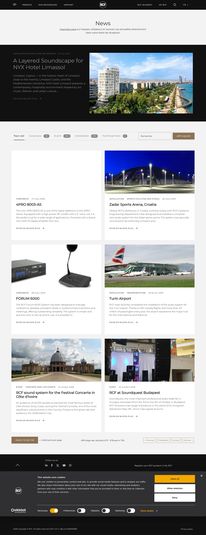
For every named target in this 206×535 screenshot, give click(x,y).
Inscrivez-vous (68, 29)
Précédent (163, 439)
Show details (147, 529)
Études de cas (106, 490)
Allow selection (175, 507)
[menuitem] (48, 5)
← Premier (149, 439)
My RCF (163, 5)
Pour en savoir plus (25, 99)
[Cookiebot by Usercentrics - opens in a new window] (18, 529)
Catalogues (78, 490)
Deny (175, 516)
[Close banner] (202, 494)
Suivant (176, 439)
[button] (24, 439)
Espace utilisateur (135, 490)
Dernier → (188, 439)
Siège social (173, 490)
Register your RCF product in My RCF (153, 464)
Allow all (175, 497)
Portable (47, 490)
